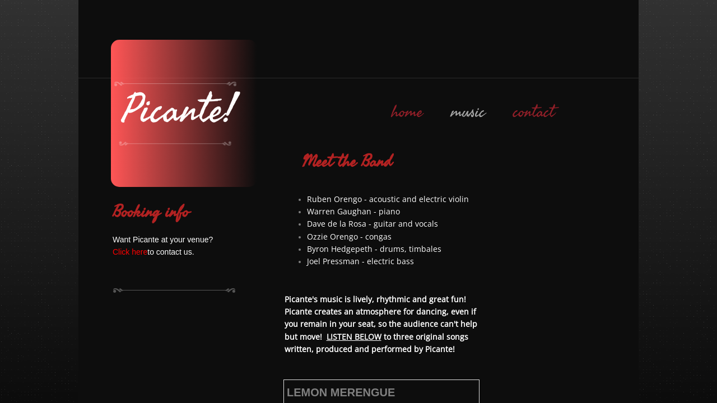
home (407, 112)
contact (534, 112)
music (468, 112)
